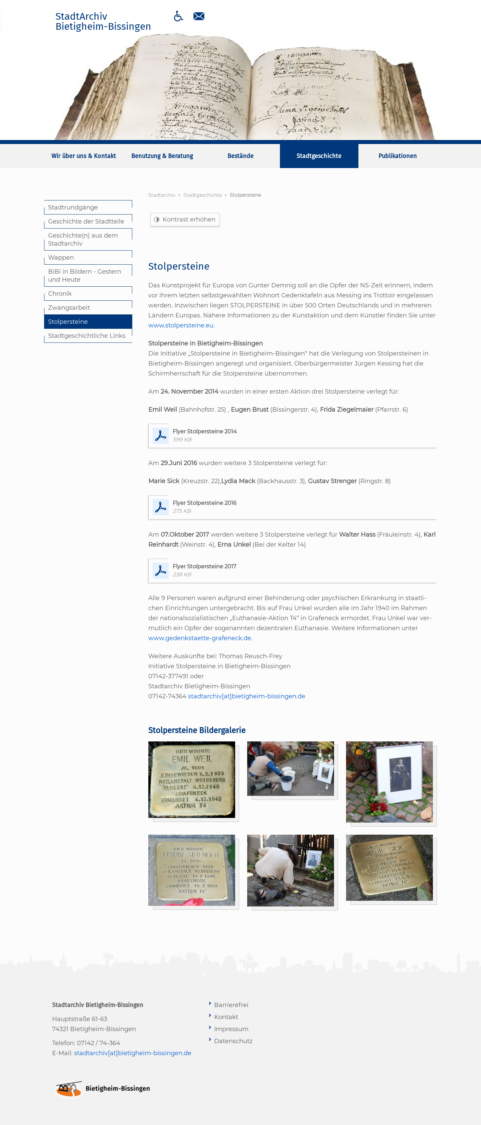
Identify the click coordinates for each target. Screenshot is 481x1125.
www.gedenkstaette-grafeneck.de (199, 638)
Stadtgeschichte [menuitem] (319, 156)
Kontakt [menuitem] (226, 1017)
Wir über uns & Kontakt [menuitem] (83, 156)
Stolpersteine (245, 195)
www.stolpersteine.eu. (181, 325)
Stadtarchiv (161, 195)
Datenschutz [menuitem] (233, 1041)
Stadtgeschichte (202, 195)
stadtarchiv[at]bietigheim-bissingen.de (246, 696)
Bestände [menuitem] (240, 156)
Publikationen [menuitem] (397, 156)
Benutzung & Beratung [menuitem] (162, 156)
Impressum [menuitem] (231, 1029)
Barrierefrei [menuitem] (231, 1005)
